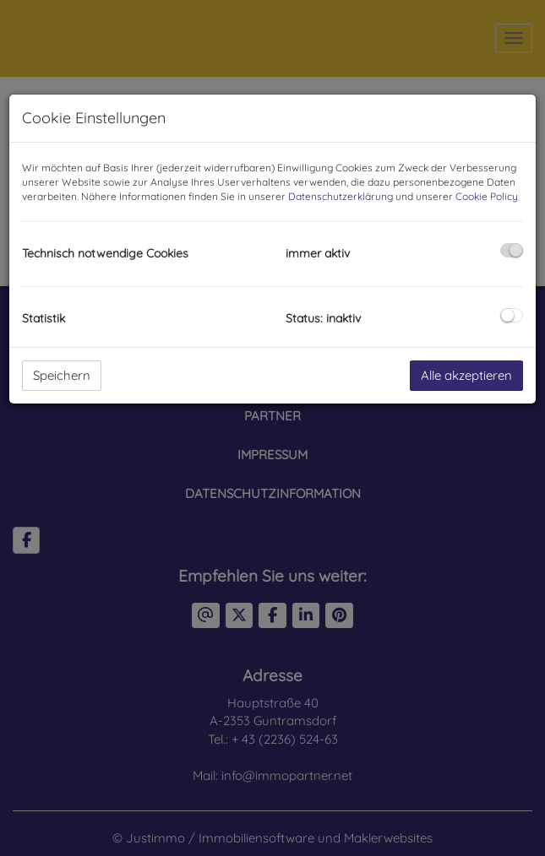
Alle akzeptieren (466, 375)
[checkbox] (511, 250)
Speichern (61, 375)
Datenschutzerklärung (340, 196)
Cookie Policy (486, 196)
